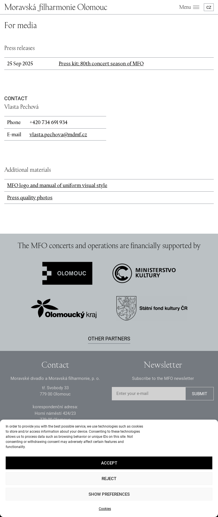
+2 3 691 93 (49, 122)
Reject (109, 478)
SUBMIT (199, 393)
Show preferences (109, 494)
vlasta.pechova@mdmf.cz (58, 134)
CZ (208, 7)
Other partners (109, 339)
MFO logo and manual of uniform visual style (57, 185)
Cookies (105, 509)
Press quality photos (30, 197)
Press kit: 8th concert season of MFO (101, 63)
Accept (109, 463)
